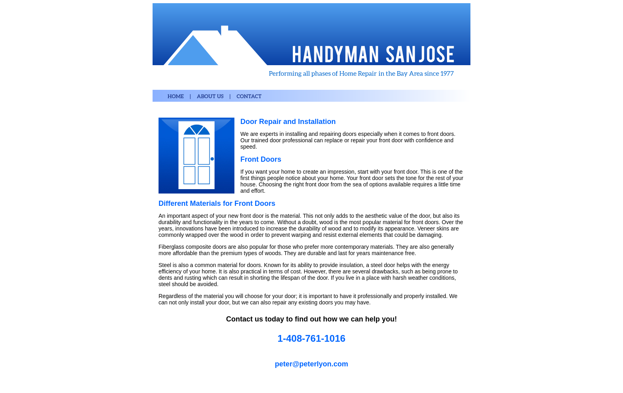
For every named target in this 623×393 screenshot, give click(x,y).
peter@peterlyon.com (311, 364)
